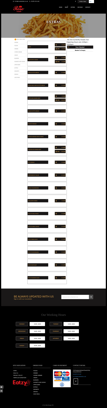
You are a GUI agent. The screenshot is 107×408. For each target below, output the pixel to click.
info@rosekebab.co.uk (21, 1)
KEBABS (35, 373)
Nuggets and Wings (19, 61)
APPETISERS (36, 384)
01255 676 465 (35, 1)
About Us (15, 373)
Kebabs (16, 48)
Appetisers (17, 64)
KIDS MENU (36, 394)
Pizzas (16, 45)
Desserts (16, 71)
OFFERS (73, 7)
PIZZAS (35, 370)
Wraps (16, 55)
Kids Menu (17, 77)
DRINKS (35, 391)
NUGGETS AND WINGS (39, 382)
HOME (15, 370)
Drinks (16, 74)
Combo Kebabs (18, 52)
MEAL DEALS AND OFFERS (19, 40)
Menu (66, 7)
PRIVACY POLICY (18, 375)
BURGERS (36, 380)
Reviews (80, 7)
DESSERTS (36, 389)
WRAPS (35, 377)
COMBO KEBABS (37, 375)
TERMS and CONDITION (19, 377)
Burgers (16, 58)
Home (60, 7)
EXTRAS (35, 387)
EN (90, 1)
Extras (16, 67)
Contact (87, 7)
